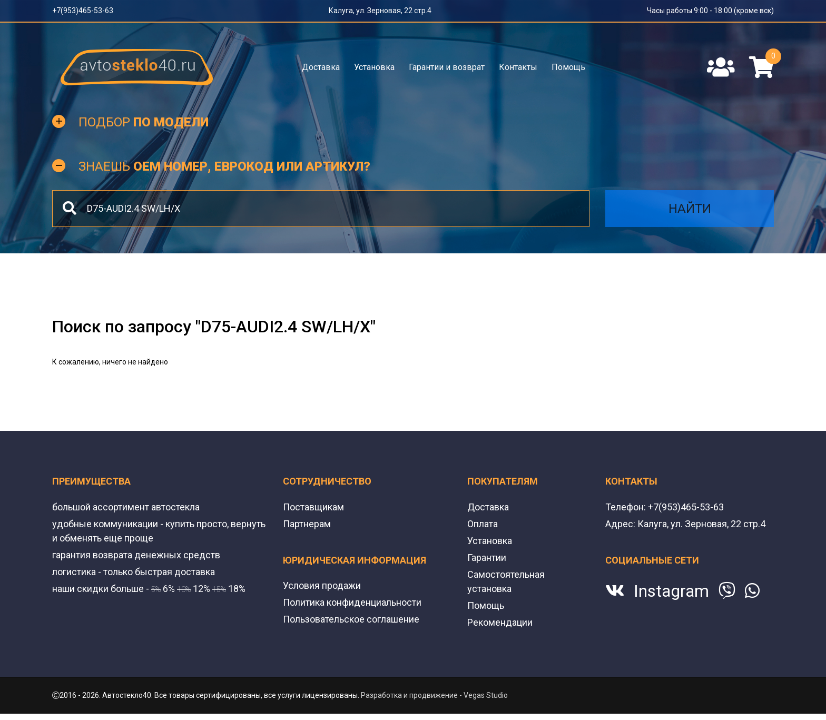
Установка (374, 67)
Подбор (143, 122)
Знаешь (224, 166)
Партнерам (307, 523)
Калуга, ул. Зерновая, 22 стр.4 (380, 10)
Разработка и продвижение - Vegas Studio (434, 695)
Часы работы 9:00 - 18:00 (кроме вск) (710, 10)
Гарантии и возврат (447, 67)
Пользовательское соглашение (351, 619)
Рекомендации (500, 622)
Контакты (518, 67)
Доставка (321, 67)
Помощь (568, 67)
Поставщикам (313, 506)
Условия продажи (322, 585)
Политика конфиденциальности (352, 602)
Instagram (671, 591)
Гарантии (486, 557)
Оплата (482, 523)
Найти (689, 208)
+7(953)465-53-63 (82, 10)
